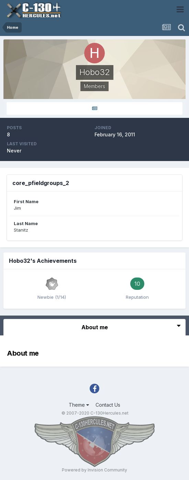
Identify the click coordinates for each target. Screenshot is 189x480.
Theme (79, 405)
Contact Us (108, 405)
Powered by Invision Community (94, 469)
